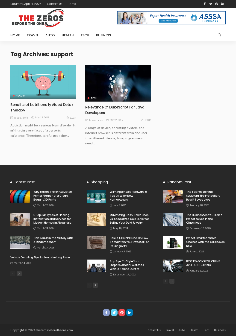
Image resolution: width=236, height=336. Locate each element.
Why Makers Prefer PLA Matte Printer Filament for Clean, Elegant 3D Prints (52, 196)
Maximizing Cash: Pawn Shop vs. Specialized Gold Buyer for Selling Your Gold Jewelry (129, 219)
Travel (32, 35)
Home (72, 4)
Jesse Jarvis (21, 117)
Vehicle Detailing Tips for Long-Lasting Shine (40, 257)
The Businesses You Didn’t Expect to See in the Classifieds (204, 219)
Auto (50, 35)
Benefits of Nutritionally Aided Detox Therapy (38, 107)
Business (103, 35)
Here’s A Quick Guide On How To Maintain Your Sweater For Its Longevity (129, 242)
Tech (85, 35)
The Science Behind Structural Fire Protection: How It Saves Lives (203, 196)
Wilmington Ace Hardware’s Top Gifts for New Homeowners (128, 196)
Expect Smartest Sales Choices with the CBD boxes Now (205, 242)
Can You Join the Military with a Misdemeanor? (53, 240)
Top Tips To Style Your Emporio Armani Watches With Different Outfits (127, 265)
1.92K (146, 119)
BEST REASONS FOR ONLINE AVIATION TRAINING (203, 263)
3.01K (71, 117)
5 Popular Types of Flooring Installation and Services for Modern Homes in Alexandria (52, 219)
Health (68, 35)
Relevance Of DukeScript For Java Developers (117, 109)
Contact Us (54, 4)
